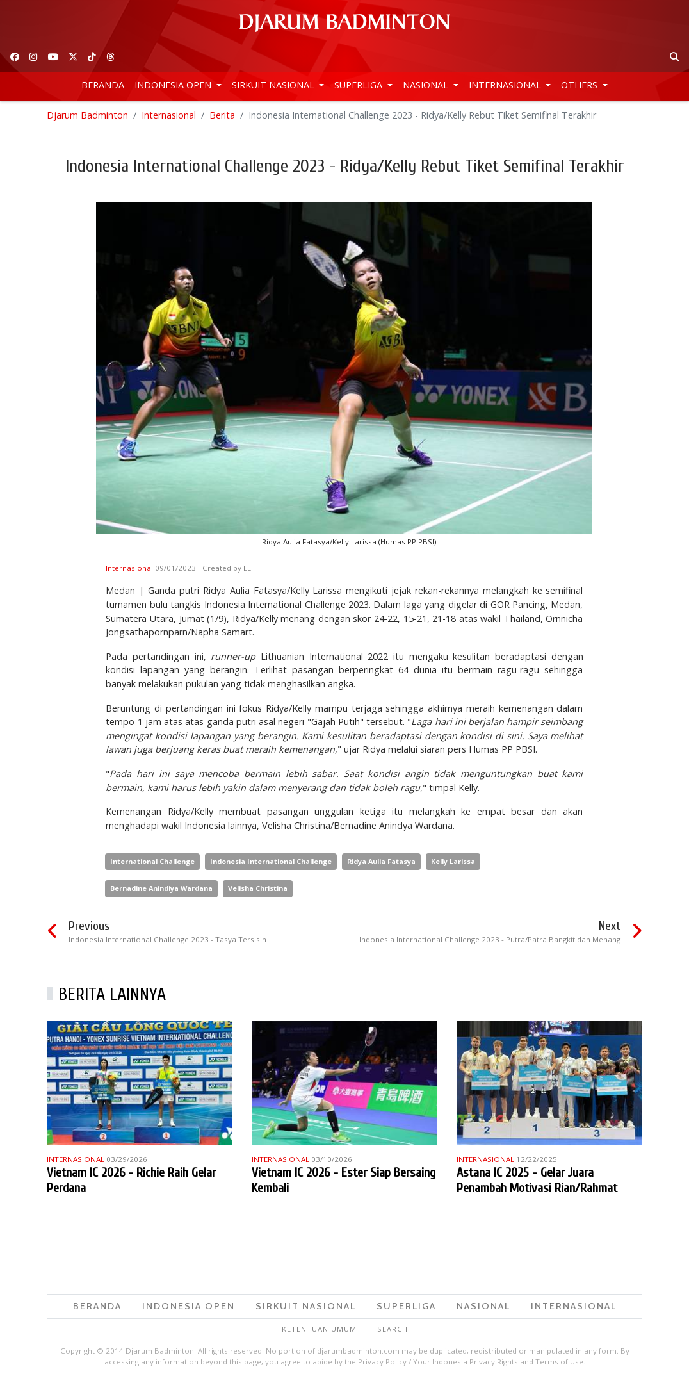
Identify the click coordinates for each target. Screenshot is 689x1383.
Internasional (506, 85)
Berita (222, 115)
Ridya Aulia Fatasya (381, 861)
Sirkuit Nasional (274, 85)
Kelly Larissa (453, 861)
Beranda (102, 85)
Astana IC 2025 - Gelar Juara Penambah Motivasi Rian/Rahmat (537, 1180)
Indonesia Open (174, 85)
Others (580, 85)
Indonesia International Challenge (271, 861)
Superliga (359, 85)
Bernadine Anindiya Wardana (161, 888)
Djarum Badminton (87, 115)
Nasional (427, 85)
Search (392, 1329)
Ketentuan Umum (319, 1329)
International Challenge (152, 861)
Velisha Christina (258, 888)
